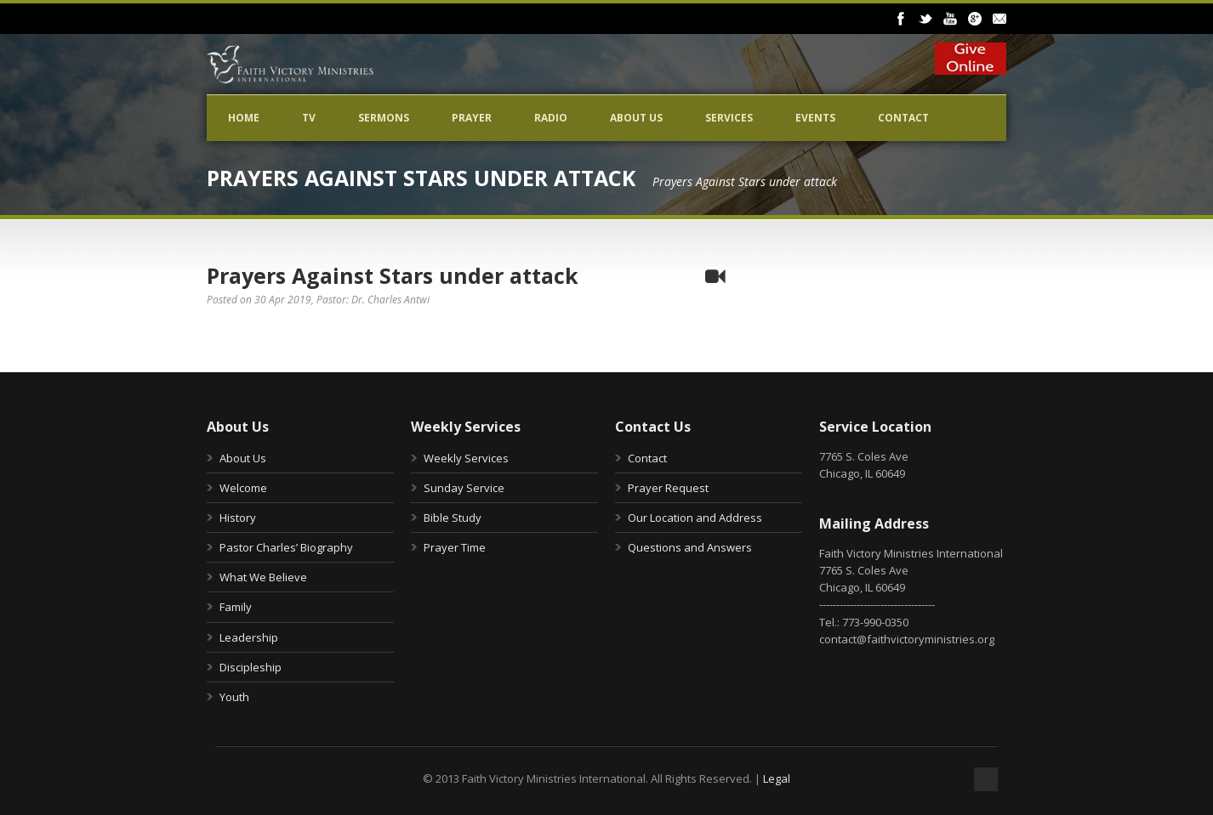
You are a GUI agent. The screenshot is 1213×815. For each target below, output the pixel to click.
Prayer (472, 117)
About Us (636, 117)
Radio (550, 117)
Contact (903, 117)
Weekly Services (466, 458)
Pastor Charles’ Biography (286, 547)
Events (815, 117)
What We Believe (263, 577)
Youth (234, 697)
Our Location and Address (695, 517)
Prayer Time (455, 547)
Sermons (383, 117)
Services (729, 117)
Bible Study (452, 517)
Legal (776, 778)
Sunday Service (464, 487)
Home (243, 117)
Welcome (243, 487)
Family (235, 606)
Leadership (248, 637)
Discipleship (250, 667)
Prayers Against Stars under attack (392, 275)
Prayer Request (668, 487)
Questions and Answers (690, 547)
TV (309, 117)
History (237, 517)
